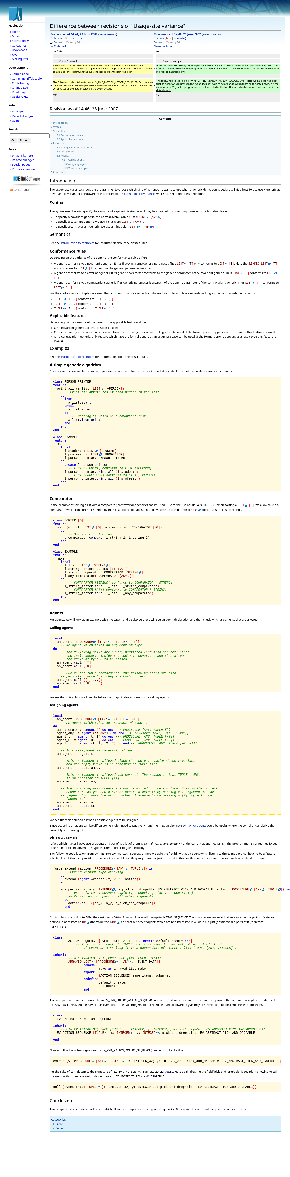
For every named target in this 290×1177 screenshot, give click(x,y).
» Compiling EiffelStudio (26, 78)
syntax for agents (194, 819)
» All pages (17, 111)
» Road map (18, 92)
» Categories (18, 45)
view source (107, 34)
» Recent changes (21, 116)
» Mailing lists (19, 59)
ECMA (59, 1113)
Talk (65, 38)
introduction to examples (78, 242)
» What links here (21, 155)
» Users (15, 121)
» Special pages (20, 164)
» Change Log (19, 87)
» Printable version (22, 169)
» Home (15, 32)
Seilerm (55, 38)
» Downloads (18, 50)
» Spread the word (22, 41)
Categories (58, 1109)
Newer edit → (163, 46)
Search (13, 129)
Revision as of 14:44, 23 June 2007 (73, 34)
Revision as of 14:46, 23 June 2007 (177, 34)
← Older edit (59, 46)
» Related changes (22, 160)
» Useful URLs (19, 96)
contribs (76, 38)
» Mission (16, 36)
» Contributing (19, 83)
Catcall (59, 1117)
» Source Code (19, 74)
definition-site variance (139, 194)
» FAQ (13, 54)
